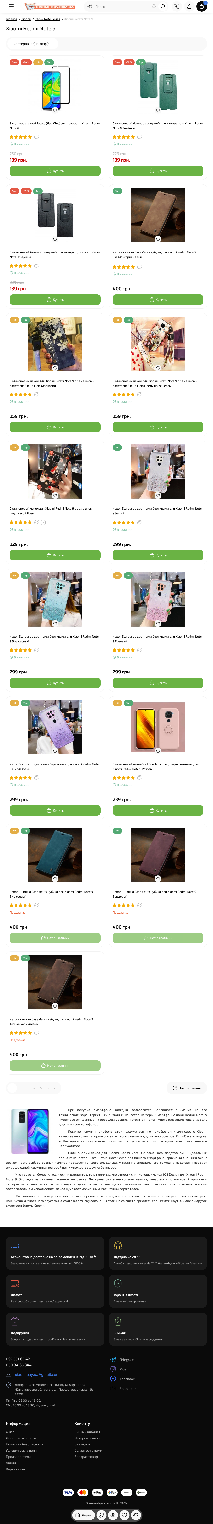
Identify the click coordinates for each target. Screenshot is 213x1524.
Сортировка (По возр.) (33, 44)
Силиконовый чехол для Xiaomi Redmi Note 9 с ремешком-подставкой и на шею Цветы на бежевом (155, 383)
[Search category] (89, 6)
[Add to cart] (55, 171)
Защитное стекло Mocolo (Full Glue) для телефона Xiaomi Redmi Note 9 (55, 125)
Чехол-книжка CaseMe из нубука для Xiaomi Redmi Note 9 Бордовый (154, 894)
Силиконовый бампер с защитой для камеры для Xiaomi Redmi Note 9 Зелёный (158, 125)
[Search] (154, 6)
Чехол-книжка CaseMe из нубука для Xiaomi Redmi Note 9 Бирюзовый (51, 894)
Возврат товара (87, 1456)
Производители (18, 1456)
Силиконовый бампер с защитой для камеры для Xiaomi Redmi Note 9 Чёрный (55, 254)
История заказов (88, 1438)
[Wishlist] (55, 110)
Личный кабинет (87, 1432)
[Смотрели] (101, 1515)
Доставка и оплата (21, 1438)
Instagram (123, 1388)
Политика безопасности (25, 1444)
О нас (10, 1432)
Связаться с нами (88, 1450)
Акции (11, 1463)
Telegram (122, 1359)
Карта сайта (15, 1469)
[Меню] (11, 6)
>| (55, 1088)
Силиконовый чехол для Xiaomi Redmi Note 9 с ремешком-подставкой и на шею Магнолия (52, 383)
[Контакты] (177, 6)
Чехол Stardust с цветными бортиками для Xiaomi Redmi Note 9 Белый (157, 510)
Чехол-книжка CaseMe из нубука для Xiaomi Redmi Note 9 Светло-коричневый (154, 254)
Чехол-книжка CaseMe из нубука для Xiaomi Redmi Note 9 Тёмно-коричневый (51, 1021)
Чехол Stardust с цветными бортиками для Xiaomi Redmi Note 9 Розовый (157, 639)
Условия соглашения (22, 1450)
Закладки (82, 1444)
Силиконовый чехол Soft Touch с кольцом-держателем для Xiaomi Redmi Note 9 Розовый (156, 766)
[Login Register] (189, 6)
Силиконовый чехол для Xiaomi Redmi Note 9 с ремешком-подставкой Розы (52, 510)
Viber (119, 1369)
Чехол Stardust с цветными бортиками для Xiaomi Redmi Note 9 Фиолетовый (54, 766)
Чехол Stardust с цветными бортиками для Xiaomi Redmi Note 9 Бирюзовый (54, 639)
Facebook (122, 1379)
